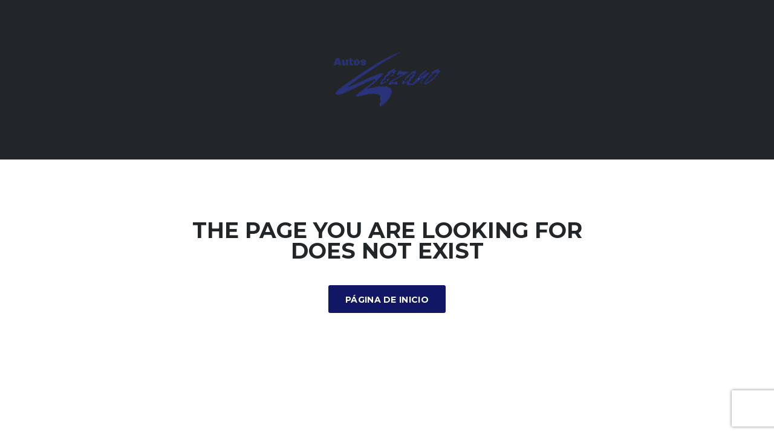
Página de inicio (387, 299)
